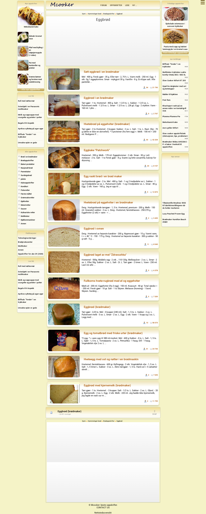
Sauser (24, 209)
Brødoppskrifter (27, 160)
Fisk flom (167, 100)
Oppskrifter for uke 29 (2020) (30, 254)
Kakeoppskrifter (27, 183)
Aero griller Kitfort (170, 128)
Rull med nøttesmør (26, 101)
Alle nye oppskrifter (30, 89)
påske (23, 179)
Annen (23, 224)
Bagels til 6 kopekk (26, 123)
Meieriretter (25, 205)
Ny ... (134, 5)
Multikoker (25, 216)
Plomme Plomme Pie (171, 116)
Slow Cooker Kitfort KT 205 (174, 80)
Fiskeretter (25, 190)
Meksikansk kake (170, 122)
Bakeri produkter (27, 164)
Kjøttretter (25, 201)
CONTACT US (103, 507)
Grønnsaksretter (27, 198)
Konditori (24, 186)
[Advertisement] (103, 44)
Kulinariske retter (28, 212)
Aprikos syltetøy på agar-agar (30, 129)
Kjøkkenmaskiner (28, 220)
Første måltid (26, 194)
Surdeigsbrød (26, 175)
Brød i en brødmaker (29, 157)
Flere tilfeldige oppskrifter (175, 52)
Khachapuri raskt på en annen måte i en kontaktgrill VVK (174, 108)
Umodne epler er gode (27, 143)
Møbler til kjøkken (170, 94)
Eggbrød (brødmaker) (69, 411)
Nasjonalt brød (27, 168)
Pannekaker (26, 172)
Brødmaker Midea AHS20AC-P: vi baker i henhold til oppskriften (175, 144)
